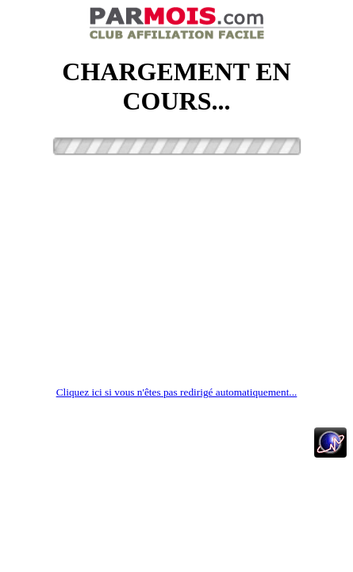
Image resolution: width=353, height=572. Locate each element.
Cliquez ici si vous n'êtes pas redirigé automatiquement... (176, 392)
